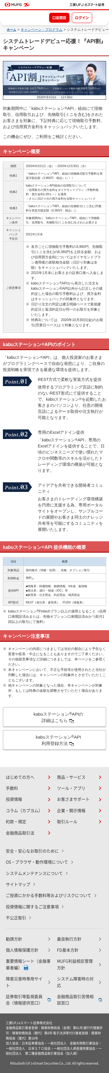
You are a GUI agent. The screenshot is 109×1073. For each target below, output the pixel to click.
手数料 (12, 788)
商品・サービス (71, 777)
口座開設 (59, 17)
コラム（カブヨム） (24, 811)
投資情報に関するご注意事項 (32, 907)
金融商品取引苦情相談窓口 (75, 1000)
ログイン (82, 17)
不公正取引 (16, 918)
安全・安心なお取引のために (32, 851)
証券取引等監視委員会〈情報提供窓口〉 (24, 1000)
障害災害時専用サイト (24, 982)
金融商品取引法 (20, 833)
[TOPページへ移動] (87, 4)
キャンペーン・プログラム (41, 30)
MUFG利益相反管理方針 (75, 964)
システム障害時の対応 (75, 982)
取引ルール (67, 822)
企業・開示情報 (71, 811)
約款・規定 (16, 822)
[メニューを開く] (99, 17)
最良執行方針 (69, 939)
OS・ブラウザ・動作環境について (37, 862)
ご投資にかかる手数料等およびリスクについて (48, 895)
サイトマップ (18, 884)
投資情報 (14, 799)
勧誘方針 (14, 939)
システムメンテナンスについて (34, 873)
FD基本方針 (67, 950)
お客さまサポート (73, 799)
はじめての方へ (20, 777)
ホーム (11, 29)
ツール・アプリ (71, 788)
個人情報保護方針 (22, 950)
